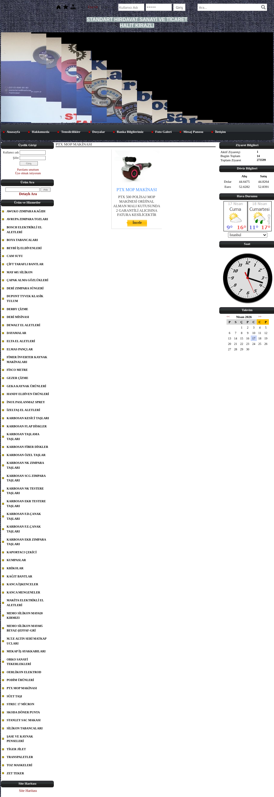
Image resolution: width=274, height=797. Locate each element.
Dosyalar (98, 131)
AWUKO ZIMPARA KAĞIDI (26, 211)
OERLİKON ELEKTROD (24, 672)
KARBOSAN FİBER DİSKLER (27, 446)
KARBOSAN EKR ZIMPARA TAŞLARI (26, 542)
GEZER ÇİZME (17, 378)
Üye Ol (93, 7)
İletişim (220, 131)
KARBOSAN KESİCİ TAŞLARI (28, 418)
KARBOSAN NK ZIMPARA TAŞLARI (25, 465)
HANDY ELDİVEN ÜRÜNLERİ (28, 394)
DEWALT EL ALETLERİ (23, 325)
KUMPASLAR (16, 560)
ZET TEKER (15, 773)
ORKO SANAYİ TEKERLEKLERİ (19, 662)
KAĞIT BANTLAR (19, 576)
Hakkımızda (40, 131)
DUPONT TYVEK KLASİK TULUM (25, 298)
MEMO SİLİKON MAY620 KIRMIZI (25, 615)
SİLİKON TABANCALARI (25, 728)
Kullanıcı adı (11, 152)
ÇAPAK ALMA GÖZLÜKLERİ (27, 280)
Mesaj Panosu (193, 131)
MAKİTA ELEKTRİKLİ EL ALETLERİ (25, 603)
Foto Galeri (163, 131)
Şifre (16, 157)
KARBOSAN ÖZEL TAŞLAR (26, 455)
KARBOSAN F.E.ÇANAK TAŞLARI (24, 529)
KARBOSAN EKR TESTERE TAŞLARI (26, 504)
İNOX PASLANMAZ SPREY (26, 402)
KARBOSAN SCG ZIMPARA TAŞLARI (26, 478)
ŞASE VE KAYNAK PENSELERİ (20, 738)
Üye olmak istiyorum (28, 173)
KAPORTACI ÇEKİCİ (22, 552)
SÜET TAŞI (14, 696)
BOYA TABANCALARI (22, 240)
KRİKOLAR (15, 568)
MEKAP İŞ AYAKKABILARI (26, 651)
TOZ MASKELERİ (19, 765)
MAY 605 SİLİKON (19, 272)
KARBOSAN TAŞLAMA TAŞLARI (23, 436)
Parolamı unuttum (28, 169)
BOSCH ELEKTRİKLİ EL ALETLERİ (24, 230)
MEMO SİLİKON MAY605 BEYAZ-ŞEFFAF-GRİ (25, 628)
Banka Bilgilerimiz (130, 131)
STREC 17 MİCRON (20, 704)
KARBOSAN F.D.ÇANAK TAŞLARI (24, 516)
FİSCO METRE (17, 369)
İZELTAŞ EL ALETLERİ (23, 410)
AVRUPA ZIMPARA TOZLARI (27, 219)
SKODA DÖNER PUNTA (23, 712)
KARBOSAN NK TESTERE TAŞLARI (25, 491)
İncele (137, 222)
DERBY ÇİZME (17, 308)
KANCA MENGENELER (23, 592)
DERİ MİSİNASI (18, 317)
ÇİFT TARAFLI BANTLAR (25, 264)
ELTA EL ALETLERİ (21, 341)
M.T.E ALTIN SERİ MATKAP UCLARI (27, 641)
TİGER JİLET (16, 749)
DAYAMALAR (16, 333)
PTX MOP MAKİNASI (22, 688)
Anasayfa (13, 131)
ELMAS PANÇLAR (20, 349)
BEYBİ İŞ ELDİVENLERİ (24, 248)
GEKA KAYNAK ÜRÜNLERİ (26, 385)
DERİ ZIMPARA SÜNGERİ (25, 288)
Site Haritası (28, 791)
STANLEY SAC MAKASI (24, 720)
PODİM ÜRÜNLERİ (20, 680)
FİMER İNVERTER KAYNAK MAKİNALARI (27, 359)
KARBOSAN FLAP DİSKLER (27, 426)
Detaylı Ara (28, 194)
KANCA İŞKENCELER (22, 584)
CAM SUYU (15, 256)
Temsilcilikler (70, 131)
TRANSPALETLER (20, 757)
